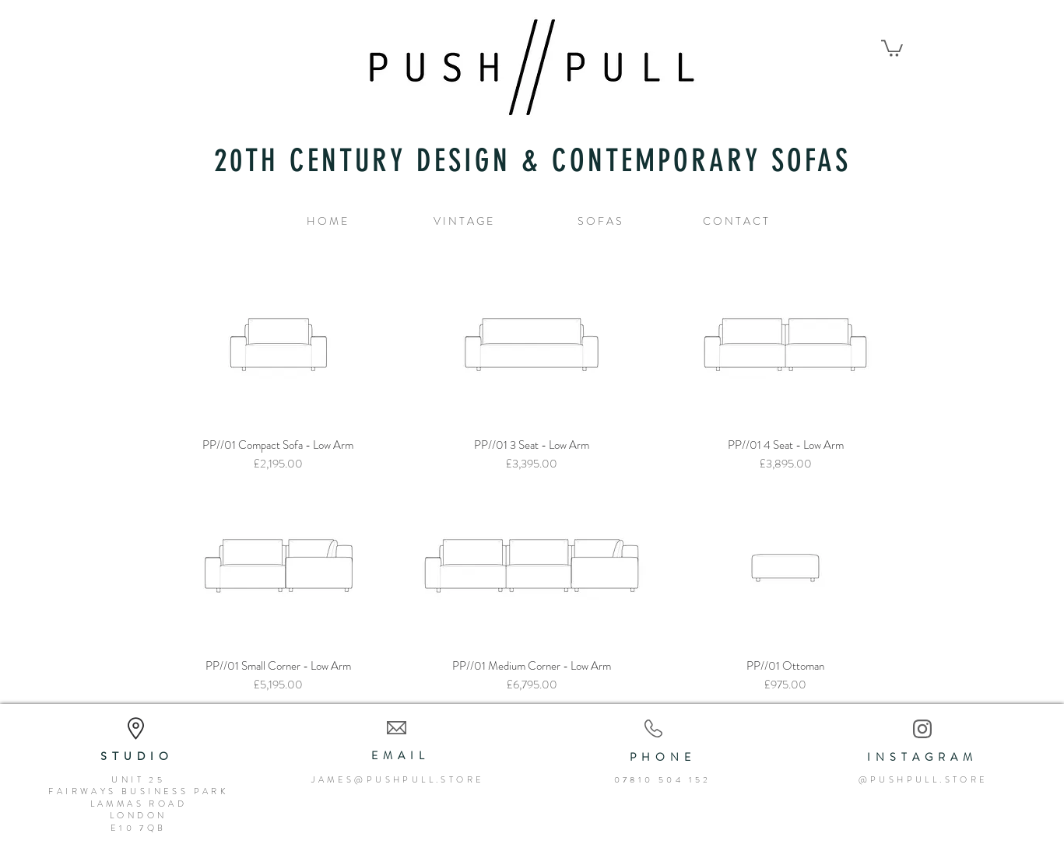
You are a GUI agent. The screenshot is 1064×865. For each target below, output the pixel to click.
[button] (892, 47)
